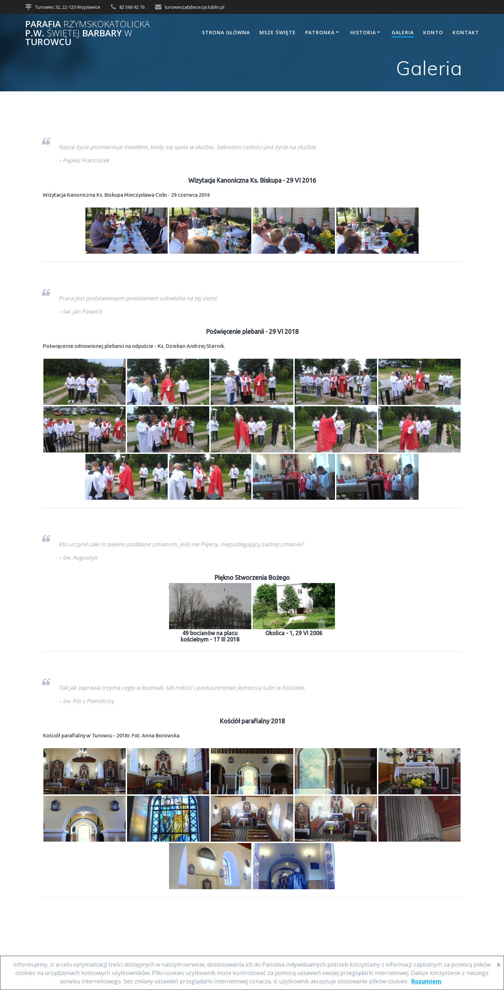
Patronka (320, 32)
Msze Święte (277, 32)
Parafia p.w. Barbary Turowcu (87, 33)
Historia (363, 32)
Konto (433, 32)
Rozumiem (426, 981)
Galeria (403, 32)
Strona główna (226, 32)
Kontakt (466, 32)
